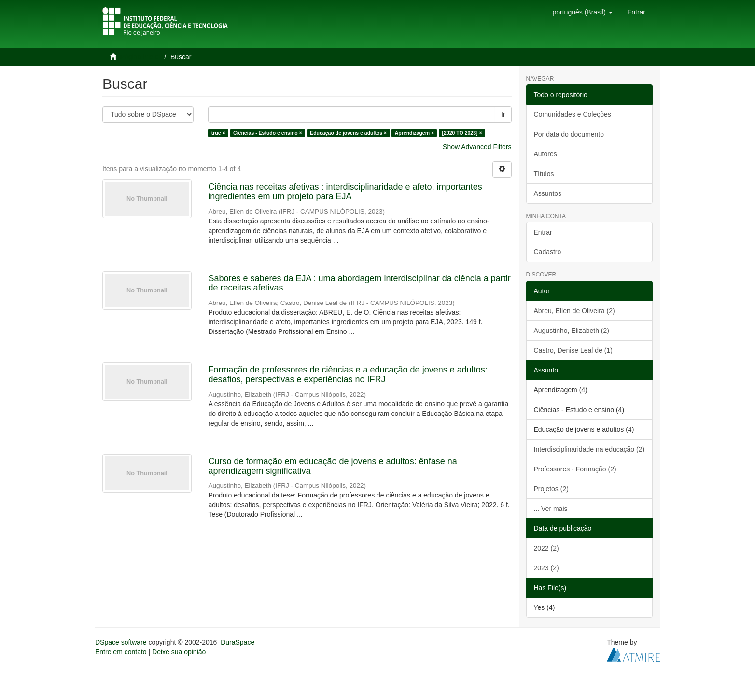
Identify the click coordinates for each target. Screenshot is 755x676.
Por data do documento (569, 134)
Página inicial (140, 57)
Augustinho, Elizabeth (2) (571, 330)
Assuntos (548, 193)
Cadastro (547, 252)
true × (218, 133)
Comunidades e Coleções (572, 114)
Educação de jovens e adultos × (348, 133)
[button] (582, 12)
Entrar (543, 232)
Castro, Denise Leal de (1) (573, 350)
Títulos (544, 174)
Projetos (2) (551, 489)
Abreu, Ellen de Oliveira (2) (574, 311)
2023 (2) (546, 568)
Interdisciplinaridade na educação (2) (589, 449)
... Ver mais (551, 508)
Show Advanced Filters (477, 147)
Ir (503, 114)
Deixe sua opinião (179, 652)
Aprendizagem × (414, 133)
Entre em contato (121, 652)
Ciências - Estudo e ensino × (267, 133)
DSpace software (121, 642)
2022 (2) (546, 548)
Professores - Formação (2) (575, 469)
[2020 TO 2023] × (462, 133)
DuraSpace (237, 642)
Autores (545, 154)
